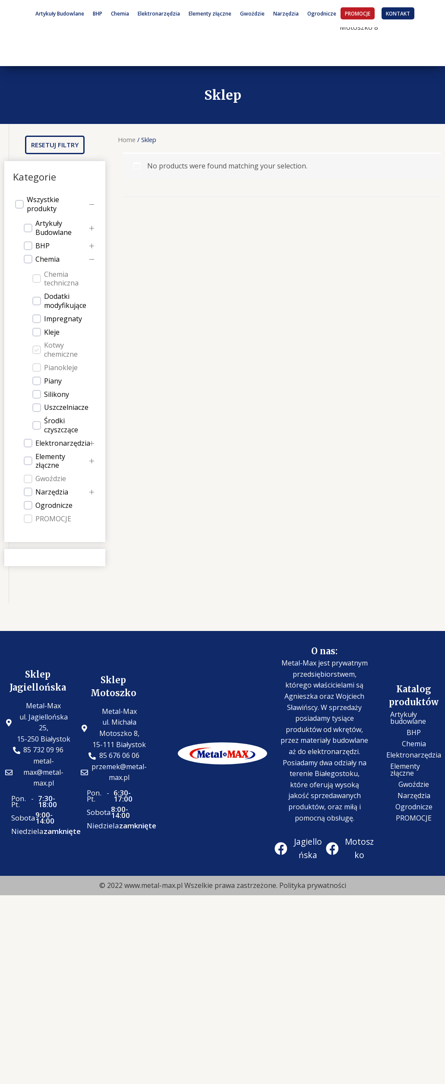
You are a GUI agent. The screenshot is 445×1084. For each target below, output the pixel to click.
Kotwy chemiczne (61, 350)
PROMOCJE (357, 13)
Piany (53, 381)
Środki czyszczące (61, 425)
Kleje (52, 332)
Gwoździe (252, 13)
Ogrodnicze (321, 13)
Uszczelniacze (66, 407)
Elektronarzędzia (159, 13)
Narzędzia (286, 13)
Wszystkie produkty (43, 204)
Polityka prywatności (312, 885)
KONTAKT (398, 13)
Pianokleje (61, 367)
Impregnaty (63, 318)
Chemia (120, 13)
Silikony (56, 394)
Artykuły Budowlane (59, 13)
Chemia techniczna (61, 279)
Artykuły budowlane (408, 718)
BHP (97, 13)
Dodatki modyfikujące (65, 301)
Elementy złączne (210, 13)
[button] (55, 145)
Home (127, 139)
